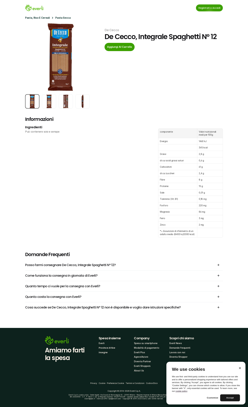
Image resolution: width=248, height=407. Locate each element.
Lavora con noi (177, 352)
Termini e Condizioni (135, 383)
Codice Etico (152, 383)
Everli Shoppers (142, 366)
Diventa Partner (142, 361)
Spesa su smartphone (146, 343)
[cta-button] (120, 47)
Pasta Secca (63, 17)
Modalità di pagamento (146, 347)
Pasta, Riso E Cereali (37, 17)
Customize (212, 398)
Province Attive (107, 347)
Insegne (103, 352)
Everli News (175, 343)
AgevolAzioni (141, 356)
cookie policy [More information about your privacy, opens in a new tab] (181, 391)
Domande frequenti (179, 347)
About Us (139, 370)
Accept (230, 398)
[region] (205, 383)
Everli (101, 343)
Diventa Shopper (178, 356)
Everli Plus (139, 352)
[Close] (239, 368)
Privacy (93, 383)
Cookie (102, 383)
